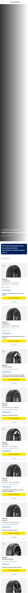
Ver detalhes (14, 302)
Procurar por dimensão (14, 298)
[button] (10, 282)
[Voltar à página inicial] (15, 2)
